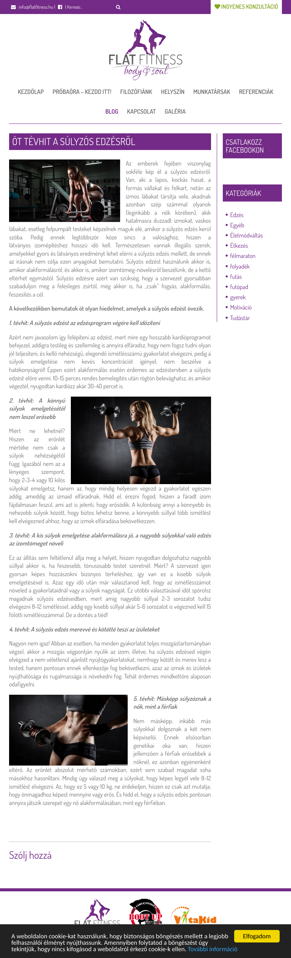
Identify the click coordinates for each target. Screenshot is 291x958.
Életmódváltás (246, 235)
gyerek (238, 297)
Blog (111, 111)
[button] (118, 7)
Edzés (237, 215)
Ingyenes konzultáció (246, 6)
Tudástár (240, 318)
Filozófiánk (136, 91)
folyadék (240, 266)
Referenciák (256, 91)
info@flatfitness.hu (32, 7)
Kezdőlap (31, 91)
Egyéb (237, 225)
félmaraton (243, 255)
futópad (239, 287)
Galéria (175, 111)
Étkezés (239, 245)
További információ (213, 950)
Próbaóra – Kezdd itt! (82, 91)
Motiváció (241, 307)
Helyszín (173, 91)
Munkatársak (211, 91)
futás (236, 276)
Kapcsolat (141, 111)
